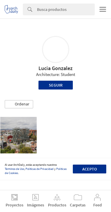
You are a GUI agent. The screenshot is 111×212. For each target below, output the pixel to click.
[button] (19, 104)
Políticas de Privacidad (39, 169)
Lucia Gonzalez (55, 68)
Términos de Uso (14, 169)
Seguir (55, 85)
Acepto (89, 169)
